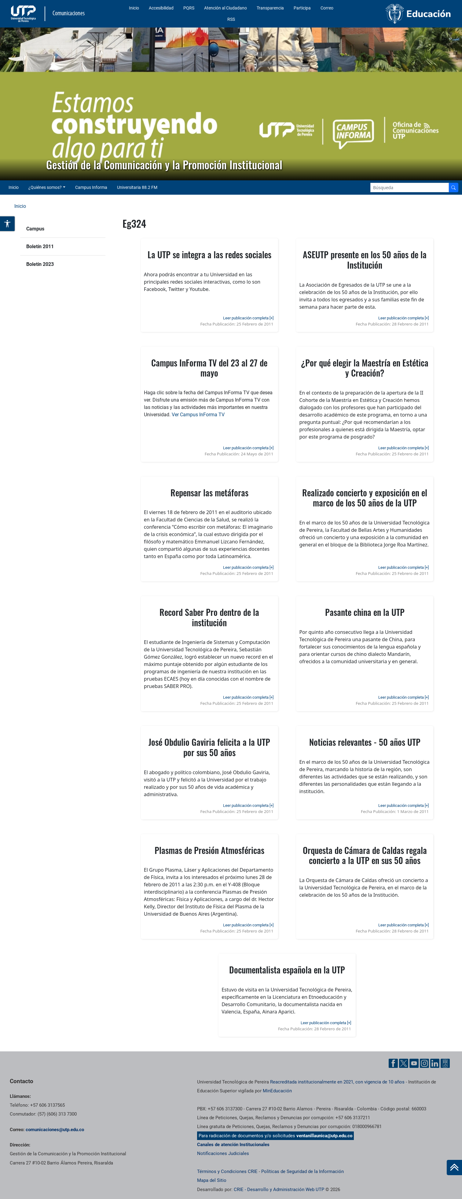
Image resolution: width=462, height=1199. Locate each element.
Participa (302, 8)
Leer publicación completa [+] (248, 318)
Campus (35, 229)
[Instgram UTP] (424, 1063)
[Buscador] (453, 187)
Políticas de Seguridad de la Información (302, 1171)
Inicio (134, 8)
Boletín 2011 (40, 246)
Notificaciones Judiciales (223, 1153)
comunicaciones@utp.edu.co (55, 1129)
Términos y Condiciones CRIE (227, 1171)
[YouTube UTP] (414, 1063)
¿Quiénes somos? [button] (45, 187)
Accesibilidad (161, 8)
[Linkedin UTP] (434, 1063)
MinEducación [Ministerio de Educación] (277, 1091)
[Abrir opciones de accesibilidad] (7, 224)
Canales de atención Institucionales (233, 1144)
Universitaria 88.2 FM (137, 187)
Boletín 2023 (40, 264)
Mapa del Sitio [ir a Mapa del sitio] (211, 1180)
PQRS (188, 8)
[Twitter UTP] (403, 1063)
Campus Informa (91, 187)
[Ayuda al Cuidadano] (445, 1063)
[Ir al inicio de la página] (454, 1167)
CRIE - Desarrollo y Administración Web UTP (279, 1189)
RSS (231, 19)
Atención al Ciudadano (225, 8)
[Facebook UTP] (393, 1063)
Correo (327, 8)
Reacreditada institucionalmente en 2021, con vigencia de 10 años (337, 1082)
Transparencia (270, 8)
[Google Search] (409, 187)
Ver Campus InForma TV (198, 414)
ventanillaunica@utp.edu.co (324, 1135)
